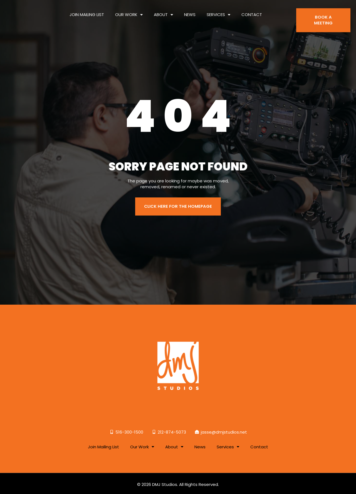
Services (218, 11)
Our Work (129, 11)
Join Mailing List (87, 11)
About (163, 11)
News (190, 11)
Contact (251, 11)
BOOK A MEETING (323, 17)
